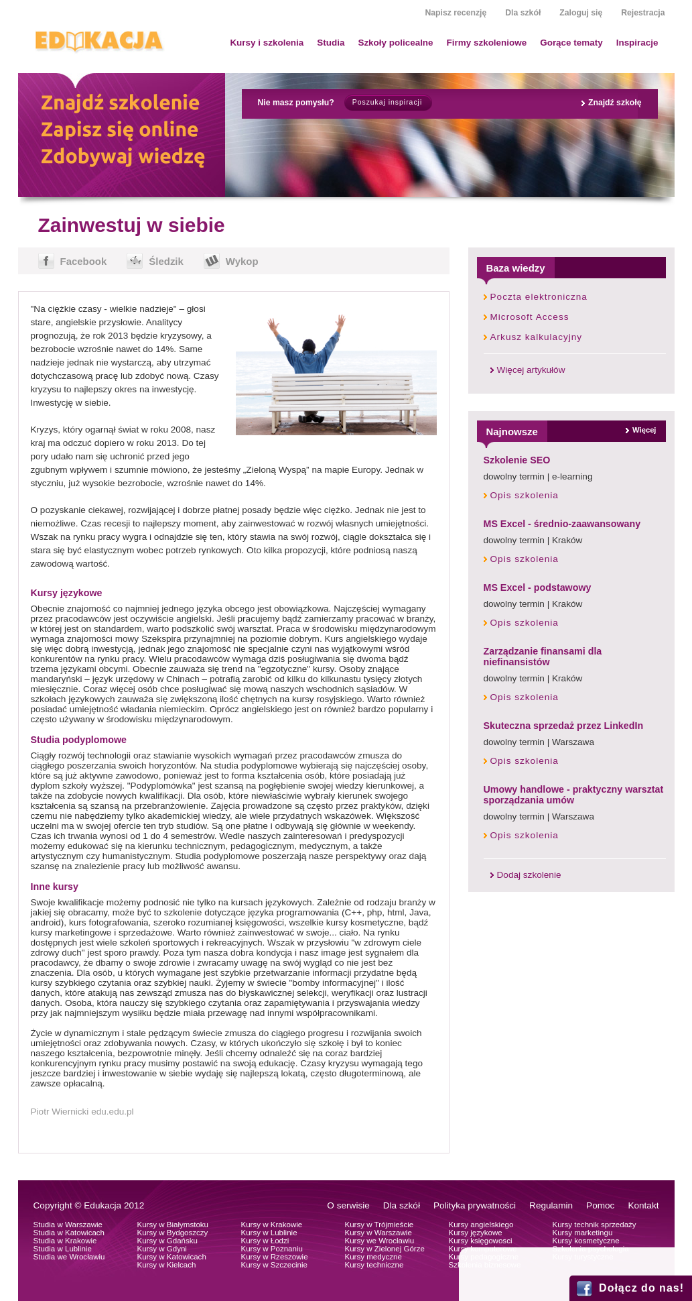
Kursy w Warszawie (378, 1233)
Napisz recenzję (455, 12)
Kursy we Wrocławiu (380, 1241)
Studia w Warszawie (68, 1225)
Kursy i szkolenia (266, 43)
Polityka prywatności (474, 1205)
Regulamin (551, 1205)
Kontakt (643, 1205)
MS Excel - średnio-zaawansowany (562, 523)
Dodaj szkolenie (529, 875)
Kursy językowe (475, 1233)
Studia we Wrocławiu (69, 1257)
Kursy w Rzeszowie (274, 1257)
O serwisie (348, 1205)
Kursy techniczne (374, 1265)
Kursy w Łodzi (265, 1241)
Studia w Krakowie (65, 1241)
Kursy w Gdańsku (167, 1241)
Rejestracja (643, 12)
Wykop (242, 261)
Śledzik (166, 261)
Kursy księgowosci (480, 1241)
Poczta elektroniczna (538, 297)
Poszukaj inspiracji (387, 102)
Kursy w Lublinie (269, 1233)
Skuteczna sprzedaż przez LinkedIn (564, 725)
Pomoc (600, 1205)
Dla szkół (523, 12)
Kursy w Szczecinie (274, 1265)
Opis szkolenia (524, 495)
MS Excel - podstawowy (538, 587)
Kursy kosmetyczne (586, 1241)
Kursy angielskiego (481, 1225)
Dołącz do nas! (641, 1288)
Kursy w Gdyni (162, 1249)
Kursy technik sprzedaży (594, 1225)
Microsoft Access (529, 317)
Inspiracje (637, 43)
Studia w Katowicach (69, 1233)
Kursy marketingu (583, 1233)
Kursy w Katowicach (171, 1257)
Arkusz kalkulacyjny (536, 337)
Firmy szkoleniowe (487, 43)
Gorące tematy (571, 43)
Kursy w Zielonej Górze (385, 1249)
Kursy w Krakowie (272, 1225)
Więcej (644, 430)
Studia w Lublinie (62, 1249)
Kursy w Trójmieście (379, 1225)
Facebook (83, 261)
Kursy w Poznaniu (272, 1249)
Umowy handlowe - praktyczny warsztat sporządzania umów (574, 794)
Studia (330, 43)
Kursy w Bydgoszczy (172, 1233)
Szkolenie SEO (517, 460)
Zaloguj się (580, 12)
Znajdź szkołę (615, 102)
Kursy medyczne (373, 1257)
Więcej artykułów (531, 370)
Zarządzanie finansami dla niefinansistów (543, 656)
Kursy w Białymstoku (173, 1225)
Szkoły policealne (395, 43)
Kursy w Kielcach (166, 1265)
